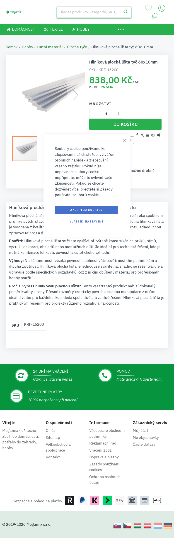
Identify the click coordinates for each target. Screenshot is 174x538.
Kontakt (53, 457)
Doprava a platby (103, 457)
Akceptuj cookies (86, 210)
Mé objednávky (146, 437)
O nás (51, 430)
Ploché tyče (77, 46)
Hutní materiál (50, 46)
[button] (27, 149)
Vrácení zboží (101, 450)
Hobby (27, 46)
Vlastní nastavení (86, 221)
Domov (11, 46)
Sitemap (53, 437)
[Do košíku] (125, 124)
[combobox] (94, 12)
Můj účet (140, 430)
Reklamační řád (102, 443)
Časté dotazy (144, 444)
